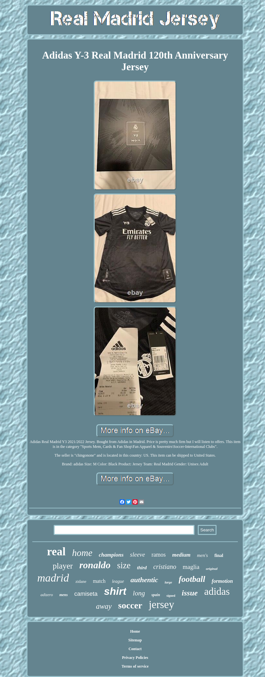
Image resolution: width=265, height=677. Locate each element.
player (63, 565)
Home (135, 631)
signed (170, 595)
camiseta (86, 594)
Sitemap (135, 640)
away (104, 606)
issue (189, 593)
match (99, 581)
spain (155, 595)
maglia (191, 566)
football (192, 579)
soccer (130, 605)
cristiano (164, 566)
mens (63, 595)
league (118, 581)
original (211, 569)
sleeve (137, 554)
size (124, 565)
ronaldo (95, 565)
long (139, 593)
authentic (144, 580)
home (82, 553)
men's (202, 555)
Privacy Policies (135, 657)
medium (181, 555)
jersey (161, 604)
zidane (80, 581)
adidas (217, 591)
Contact (135, 649)
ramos (159, 554)
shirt (115, 591)
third (142, 567)
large (168, 582)
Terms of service (135, 666)
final (218, 555)
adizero (46, 594)
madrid (53, 578)
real (56, 551)
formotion (222, 581)
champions (111, 555)
